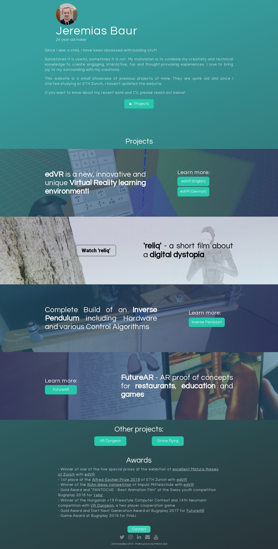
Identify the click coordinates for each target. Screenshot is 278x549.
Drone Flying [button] (167, 441)
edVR (89, 474)
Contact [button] (139, 529)
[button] (139, 104)
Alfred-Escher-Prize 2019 (116, 480)
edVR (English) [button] (193, 181)
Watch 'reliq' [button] (96, 250)
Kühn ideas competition (109, 485)
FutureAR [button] (61, 390)
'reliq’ (98, 495)
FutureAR (195, 511)
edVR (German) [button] (193, 191)
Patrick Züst (160, 544)
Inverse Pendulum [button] (207, 322)
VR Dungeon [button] (110, 441)
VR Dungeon (102, 506)
